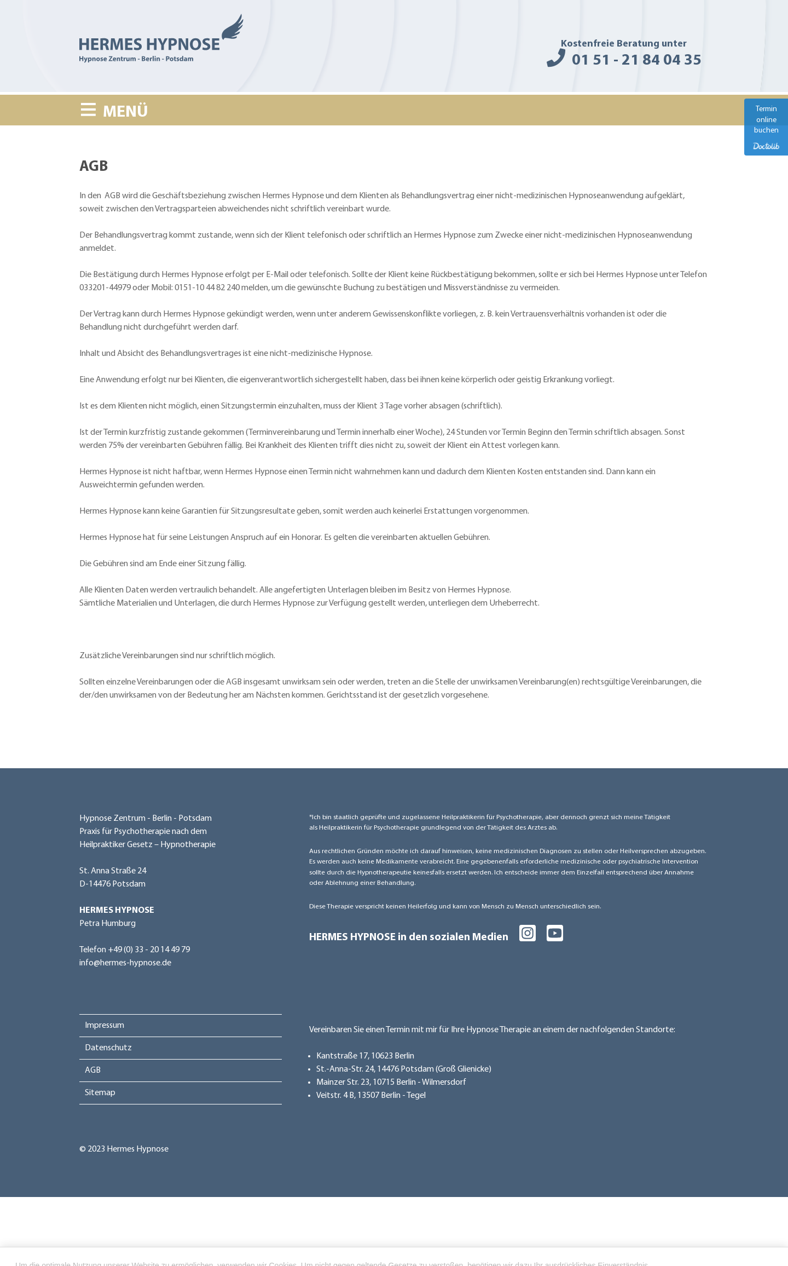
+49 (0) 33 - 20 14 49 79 (149, 950)
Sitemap (100, 1093)
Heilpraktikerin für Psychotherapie (492, 817)
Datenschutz (108, 1048)
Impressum (104, 1025)
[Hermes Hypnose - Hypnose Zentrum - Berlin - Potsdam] (161, 40)
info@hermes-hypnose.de (125, 963)
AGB (93, 1070)
